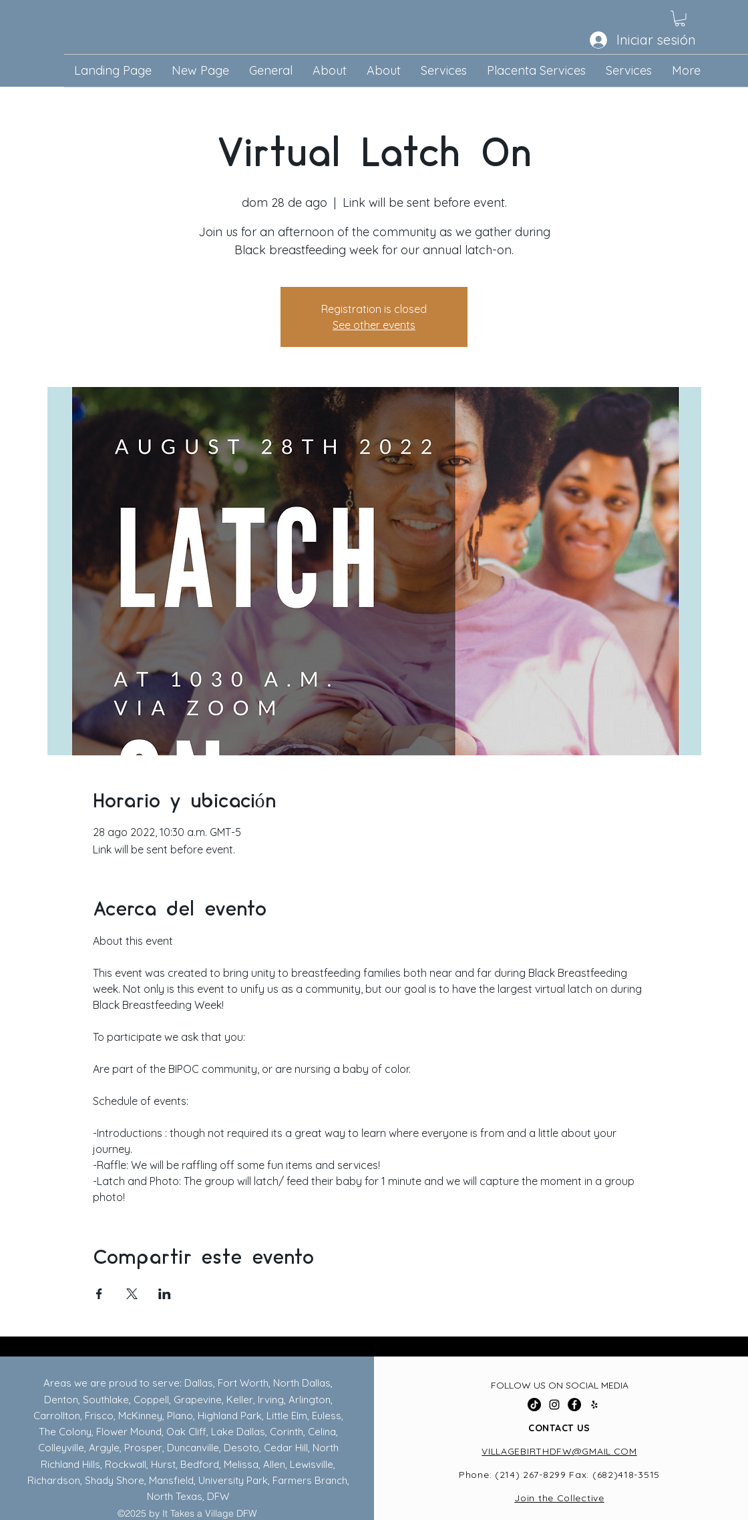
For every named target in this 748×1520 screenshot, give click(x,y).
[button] (680, 19)
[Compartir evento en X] (132, 1293)
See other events (374, 325)
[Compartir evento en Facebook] (99, 1293)
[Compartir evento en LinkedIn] (164, 1293)
